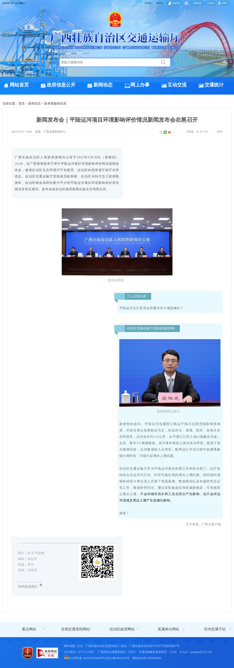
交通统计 (214, 84)
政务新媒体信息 (55, 103)
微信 (165, 132)
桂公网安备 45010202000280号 (84, 658)
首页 (21, 103)
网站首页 (19, 84)
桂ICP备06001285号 (118, 658)
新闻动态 (103, 84)
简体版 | (149, 3)
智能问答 (197, 3)
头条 (169, 132)
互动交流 (177, 84)
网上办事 (140, 84)
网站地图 (69, 645)
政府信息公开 (61, 84)
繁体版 (159, 3)
